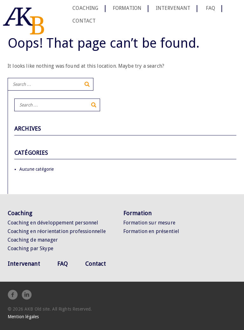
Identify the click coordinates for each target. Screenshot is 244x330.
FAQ (210, 8)
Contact (84, 21)
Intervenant (173, 8)
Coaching (85, 8)
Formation (127, 8)
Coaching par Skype (30, 248)
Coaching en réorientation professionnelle (57, 231)
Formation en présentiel (151, 231)
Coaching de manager (33, 240)
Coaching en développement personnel (53, 223)
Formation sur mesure (149, 223)
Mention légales (23, 316)
